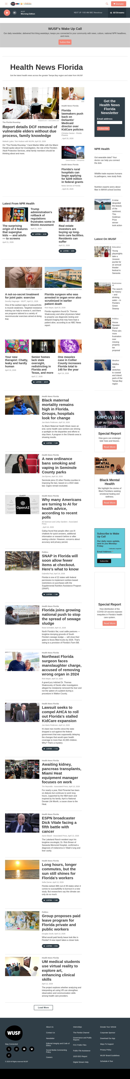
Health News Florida (70, 106)
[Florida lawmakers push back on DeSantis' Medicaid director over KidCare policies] (73, 93)
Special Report (109, 433)
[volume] (14, 13)
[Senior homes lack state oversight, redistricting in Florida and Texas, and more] (43, 346)
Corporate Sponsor (107, 1033)
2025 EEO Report (80, 1056)
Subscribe (65, 42)
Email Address (105, 551)
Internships (77, 1027)
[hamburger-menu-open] (6, 3)
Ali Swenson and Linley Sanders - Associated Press (60, 523)
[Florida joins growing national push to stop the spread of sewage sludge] (22, 614)
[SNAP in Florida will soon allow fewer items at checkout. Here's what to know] (22, 560)
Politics (45, 552)
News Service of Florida (71, 186)
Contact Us (50, 1033)
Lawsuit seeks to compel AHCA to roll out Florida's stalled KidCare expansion (60, 714)
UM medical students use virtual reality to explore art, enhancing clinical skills (61, 970)
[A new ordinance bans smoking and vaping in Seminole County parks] (22, 463)
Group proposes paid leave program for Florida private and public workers (61, 922)
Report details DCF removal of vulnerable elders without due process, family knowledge (30, 131)
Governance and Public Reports (82, 1039)
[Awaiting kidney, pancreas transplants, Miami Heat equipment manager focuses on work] (22, 769)
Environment (116, 284)
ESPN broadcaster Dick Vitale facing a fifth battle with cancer (59, 824)
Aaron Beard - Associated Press (54, 836)
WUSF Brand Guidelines (110, 1056)
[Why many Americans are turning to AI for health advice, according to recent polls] (22, 504)
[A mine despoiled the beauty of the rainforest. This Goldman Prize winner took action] (102, 204)
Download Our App (107, 1038)
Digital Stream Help (80, 1062)
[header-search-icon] (107, 4)
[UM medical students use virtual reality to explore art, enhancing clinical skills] (22, 966)
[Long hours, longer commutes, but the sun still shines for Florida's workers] (22, 869)
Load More (43, 1007)
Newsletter (50, 1038)
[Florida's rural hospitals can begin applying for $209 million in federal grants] (73, 152)
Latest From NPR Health (19, 203)
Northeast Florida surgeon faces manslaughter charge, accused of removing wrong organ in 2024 (62, 665)
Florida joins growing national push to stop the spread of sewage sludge (61, 616)
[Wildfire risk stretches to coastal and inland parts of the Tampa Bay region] (102, 365)
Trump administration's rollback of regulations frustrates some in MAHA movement (43, 216)
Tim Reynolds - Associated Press (55, 786)
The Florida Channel (81, 1033)
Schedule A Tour (106, 1061)
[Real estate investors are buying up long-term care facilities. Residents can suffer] (71, 214)
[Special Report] (110, 419)
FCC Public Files (79, 1045)
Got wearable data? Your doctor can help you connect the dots (107, 160)
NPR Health (102, 149)
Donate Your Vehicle (108, 1027)
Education (116, 247)
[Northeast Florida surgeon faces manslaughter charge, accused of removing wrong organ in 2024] (22, 661)
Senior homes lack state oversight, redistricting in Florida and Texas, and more (42, 364)
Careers (49, 1057)
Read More (110, 446)
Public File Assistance (81, 1051)
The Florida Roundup (11, 122)
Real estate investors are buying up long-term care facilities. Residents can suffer (71, 233)
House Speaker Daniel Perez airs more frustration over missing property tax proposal (116, 336)
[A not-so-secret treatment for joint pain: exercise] (23, 277)
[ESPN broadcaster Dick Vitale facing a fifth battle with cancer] (22, 822)
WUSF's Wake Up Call (65, 29)
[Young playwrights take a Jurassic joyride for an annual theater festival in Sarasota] (102, 251)
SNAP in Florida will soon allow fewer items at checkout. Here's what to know (60, 562)
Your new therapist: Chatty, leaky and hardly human (16, 361)
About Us (49, 1027)
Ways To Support (107, 1044)
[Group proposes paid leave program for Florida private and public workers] (22, 920)
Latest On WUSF (105, 239)
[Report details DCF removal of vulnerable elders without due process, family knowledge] (31, 103)
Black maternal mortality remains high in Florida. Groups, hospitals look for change (58, 409)
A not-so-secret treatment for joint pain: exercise (22, 296)
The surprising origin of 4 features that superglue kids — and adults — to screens (15, 232)
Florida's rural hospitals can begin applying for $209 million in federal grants (72, 176)
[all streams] (117, 13)
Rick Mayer (49, 308)
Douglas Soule (47, 934)
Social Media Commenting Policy (56, 1051)
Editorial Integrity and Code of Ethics (57, 1044)
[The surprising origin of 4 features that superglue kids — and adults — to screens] (15, 214)
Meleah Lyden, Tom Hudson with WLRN (18, 141)
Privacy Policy (105, 1050)
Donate (120, 4)
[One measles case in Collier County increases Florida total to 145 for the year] (70, 346)
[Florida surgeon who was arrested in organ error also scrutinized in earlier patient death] (63, 277)
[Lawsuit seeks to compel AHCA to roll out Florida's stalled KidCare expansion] (22, 712)
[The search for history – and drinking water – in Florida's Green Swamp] (102, 287)
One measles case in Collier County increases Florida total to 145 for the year (69, 363)
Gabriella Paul (47, 574)
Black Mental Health (110, 482)
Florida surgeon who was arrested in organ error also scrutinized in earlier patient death (63, 299)
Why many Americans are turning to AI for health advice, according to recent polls (61, 508)
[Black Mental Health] (110, 465)
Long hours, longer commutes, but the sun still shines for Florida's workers (59, 871)
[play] (7, 12)
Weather (115, 360)
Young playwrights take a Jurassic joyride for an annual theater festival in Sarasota (117, 262)
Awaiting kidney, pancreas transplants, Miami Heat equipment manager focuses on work (61, 773)
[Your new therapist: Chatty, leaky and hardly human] (17, 346)
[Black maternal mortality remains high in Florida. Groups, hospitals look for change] (22, 405)
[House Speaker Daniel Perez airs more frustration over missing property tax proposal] (102, 323)
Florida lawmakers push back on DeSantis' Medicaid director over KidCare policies (72, 120)
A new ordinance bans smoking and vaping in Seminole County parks (59, 465)
